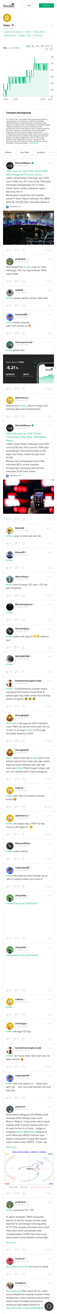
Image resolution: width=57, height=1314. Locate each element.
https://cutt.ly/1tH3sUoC (25, 903)
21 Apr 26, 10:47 (21, 791)
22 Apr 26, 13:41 (21, 400)
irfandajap (20, 1023)
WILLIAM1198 (22, 656)
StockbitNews (23, 163)
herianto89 (21, 314)
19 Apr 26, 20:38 (21, 1261)
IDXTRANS (37, 36)
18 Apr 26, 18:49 (21, 1286)
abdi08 (19, 290)
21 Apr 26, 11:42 (21, 718)
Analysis (41, 152)
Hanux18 (20, 552)
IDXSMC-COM (24, 36)
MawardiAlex (22, 843)
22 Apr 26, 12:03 (21, 555)
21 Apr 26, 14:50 (21, 607)
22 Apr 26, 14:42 (21, 317)
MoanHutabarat (24, 604)
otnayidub (20, 895)
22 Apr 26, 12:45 (21, 428)
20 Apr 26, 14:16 (21, 898)
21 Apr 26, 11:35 (21, 753)
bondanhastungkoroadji (28, 681)
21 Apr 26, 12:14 (21, 683)
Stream (8, 152)
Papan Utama (39, 32)
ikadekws (20, 1283)
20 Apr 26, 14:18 (21, 870)
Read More (34, 143)
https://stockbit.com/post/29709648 (24, 1308)
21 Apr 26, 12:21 (21, 659)
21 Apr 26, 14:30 (21, 631)
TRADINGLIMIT (10, 36)
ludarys (19, 788)
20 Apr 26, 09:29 (22, 1078)
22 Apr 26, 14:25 (21, 345)
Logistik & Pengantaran (13, 32)
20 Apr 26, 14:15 (21, 950)
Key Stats (24, 152)
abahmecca (21, 398)
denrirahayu (21, 576)
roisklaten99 (22, 868)
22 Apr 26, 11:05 (21, 579)
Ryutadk (19, 528)
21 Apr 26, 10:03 (21, 818)
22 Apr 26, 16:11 (21, 293)
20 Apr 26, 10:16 (21, 1026)
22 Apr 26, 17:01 (21, 166)
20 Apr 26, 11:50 (21, 1002)
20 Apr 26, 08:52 (22, 1109)
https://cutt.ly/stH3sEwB (25, 955)
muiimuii (20, 1258)
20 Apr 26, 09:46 (22, 1051)
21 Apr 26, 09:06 (22, 846)
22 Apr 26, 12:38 (21, 531)
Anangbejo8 (22, 715)
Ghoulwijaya (22, 628)
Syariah (28, 32)
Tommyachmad (23, 342)
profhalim (20, 259)
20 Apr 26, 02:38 (22, 1205)
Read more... (12, 1147)
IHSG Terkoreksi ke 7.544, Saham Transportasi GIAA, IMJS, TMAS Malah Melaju (26, 437)
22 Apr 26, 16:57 (21, 262)
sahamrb (20, 1107)
